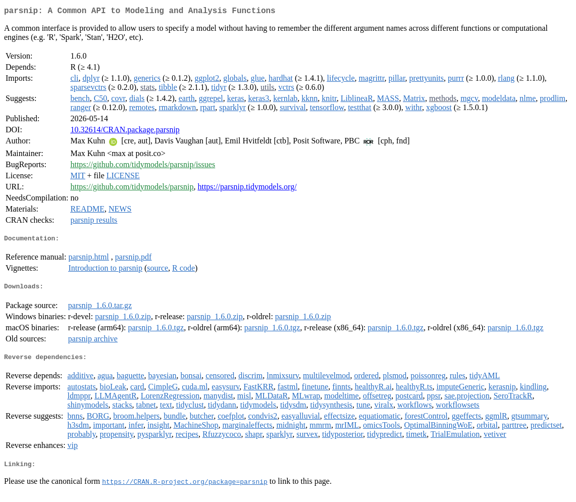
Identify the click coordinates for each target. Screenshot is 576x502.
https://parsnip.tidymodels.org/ (246, 188)
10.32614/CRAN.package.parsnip (124, 131)
